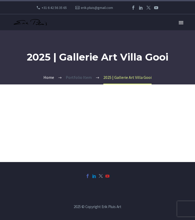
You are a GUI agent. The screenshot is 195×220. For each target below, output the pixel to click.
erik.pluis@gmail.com (97, 7)
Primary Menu (181, 22)
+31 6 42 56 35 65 (54, 7)
